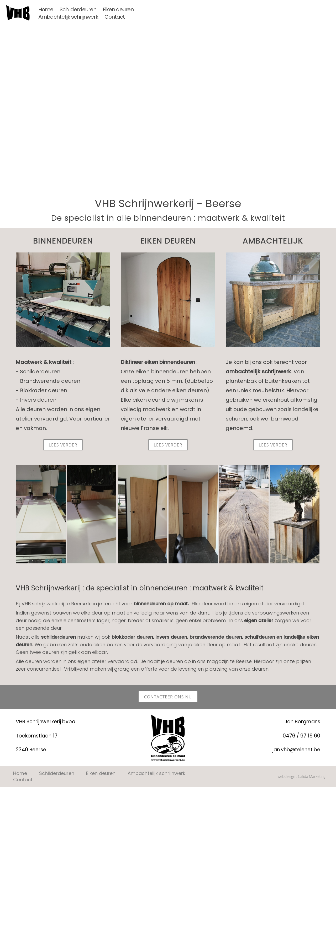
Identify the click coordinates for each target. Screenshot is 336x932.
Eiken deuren (118, 9)
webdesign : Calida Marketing (301, 727)
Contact (114, 17)
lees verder (63, 445)
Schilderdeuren (78, 9)
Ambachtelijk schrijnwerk (68, 17)
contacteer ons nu (168, 647)
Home (45, 9)
